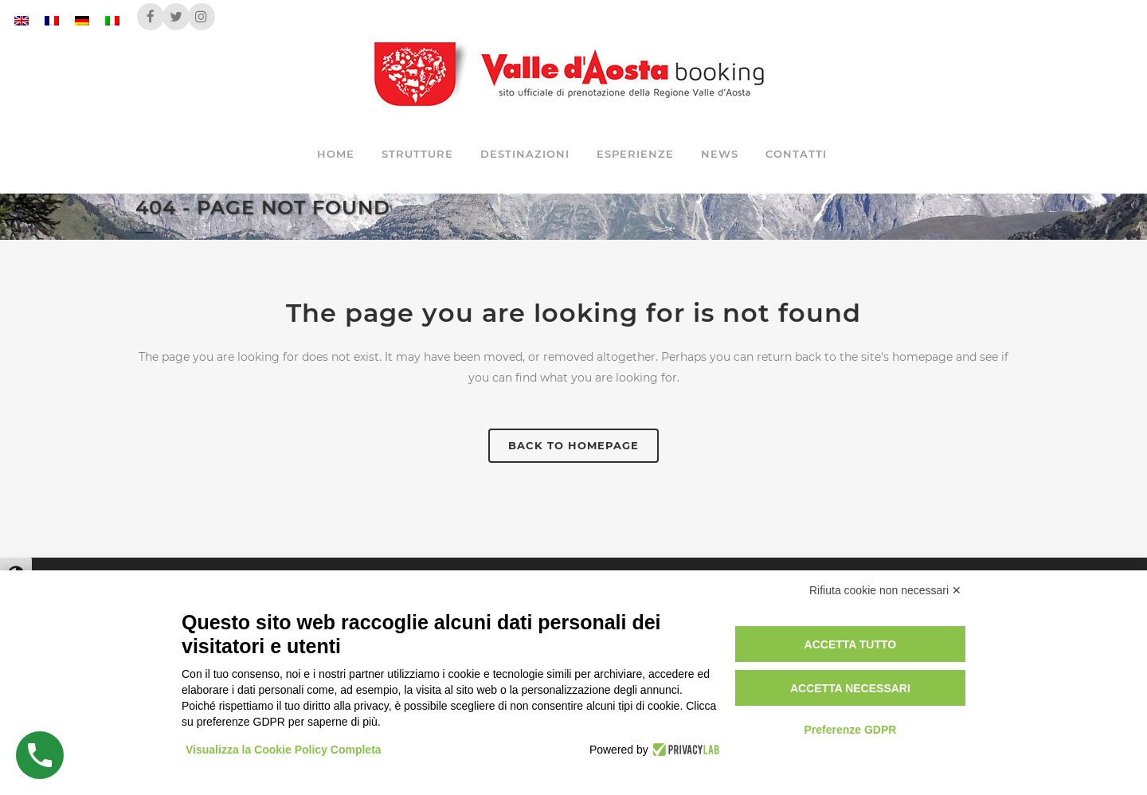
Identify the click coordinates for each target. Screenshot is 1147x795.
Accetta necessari (850, 688)
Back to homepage (573, 445)
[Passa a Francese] (52, 20)
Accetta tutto (850, 644)
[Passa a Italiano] (112, 20)
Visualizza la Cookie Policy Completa (284, 749)
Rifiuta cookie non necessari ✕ (885, 590)
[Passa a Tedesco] (82, 20)
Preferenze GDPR (850, 729)
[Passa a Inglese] (21, 20)
